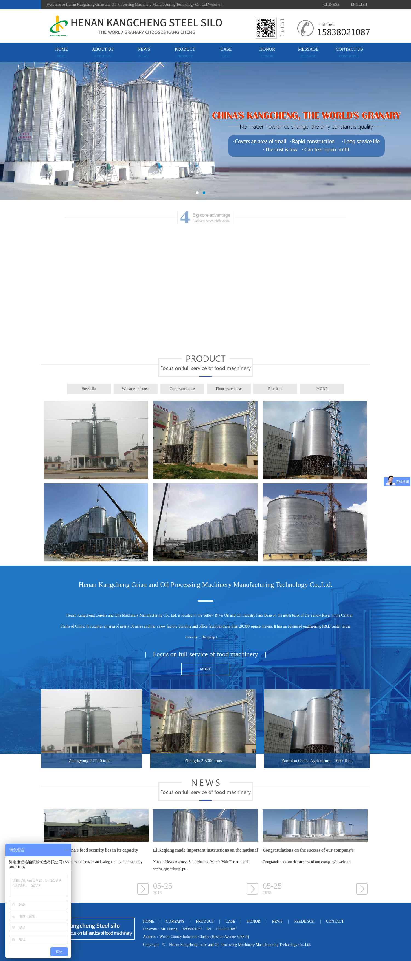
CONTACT (335, 921)
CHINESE (331, 4)
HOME (61, 52)
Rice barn (275, 389)
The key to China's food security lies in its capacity (91, 850)
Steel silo (89, 389)
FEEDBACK (304, 921)
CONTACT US (349, 52)
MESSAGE (308, 52)
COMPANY (175, 921)
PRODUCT (185, 52)
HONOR (267, 52)
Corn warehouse (182, 389)
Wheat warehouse (135, 389)
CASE (226, 52)
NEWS (144, 52)
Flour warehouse (229, 389)
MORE (321, 389)
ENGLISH (359, 4)
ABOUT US (102, 52)
